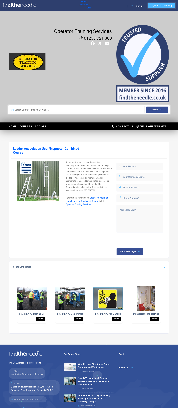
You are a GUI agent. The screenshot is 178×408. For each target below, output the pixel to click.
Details (40, 319)
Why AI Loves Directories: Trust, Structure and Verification (94, 366)
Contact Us (122, 126)
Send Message (130, 251)
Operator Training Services (83, 31)
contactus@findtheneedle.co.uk (27, 374)
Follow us (125, 367)
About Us (52, 5)
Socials (40, 126)
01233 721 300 (95, 38)
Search (157, 109)
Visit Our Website (151, 126)
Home (42, 5)
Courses (25, 126)
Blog (62, 5)
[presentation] (137, 240)
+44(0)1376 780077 (32, 399)
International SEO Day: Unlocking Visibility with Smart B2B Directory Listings (94, 398)
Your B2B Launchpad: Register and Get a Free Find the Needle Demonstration (93, 381)
